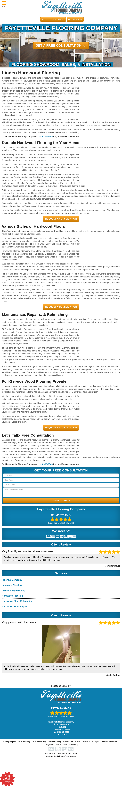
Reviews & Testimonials (109, 742)
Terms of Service (61, 745)
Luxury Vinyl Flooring (13, 590)
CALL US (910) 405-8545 (53, 19)
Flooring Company (12, 580)
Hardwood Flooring (12, 596)
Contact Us (75, 19)
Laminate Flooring (12, 585)
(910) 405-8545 (46, 136)
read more (56, 560)
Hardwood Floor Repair (14, 606)
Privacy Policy (48, 745)
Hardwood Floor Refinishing (17, 601)
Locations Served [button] (61, 686)
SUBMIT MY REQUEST (61, 500)
